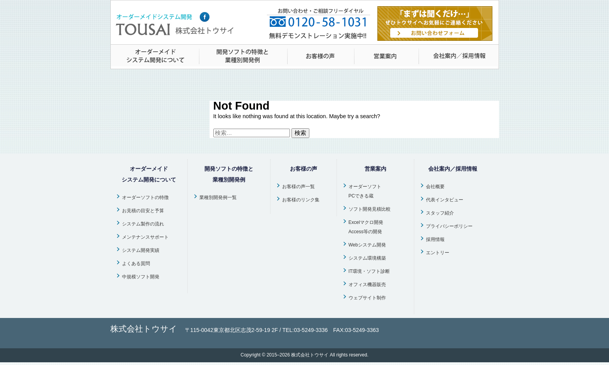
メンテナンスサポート (145, 237)
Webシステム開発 (367, 245)
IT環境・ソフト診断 (369, 271)
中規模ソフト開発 (140, 276)
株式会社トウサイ (309, 355)
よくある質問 (136, 263)
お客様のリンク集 (300, 200)
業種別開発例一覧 (218, 197)
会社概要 (435, 186)
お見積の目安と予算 (143, 210)
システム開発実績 (140, 250)
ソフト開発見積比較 (370, 209)
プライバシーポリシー (449, 226)
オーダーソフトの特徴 (145, 197)
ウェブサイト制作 (367, 297)
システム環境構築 (367, 258)
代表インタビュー (444, 200)
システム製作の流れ (143, 224)
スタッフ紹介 (440, 213)
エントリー (437, 252)
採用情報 (435, 239)
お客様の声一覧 (298, 186)
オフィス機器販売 (367, 284)
